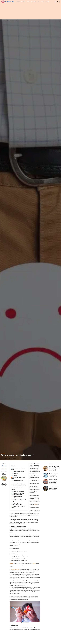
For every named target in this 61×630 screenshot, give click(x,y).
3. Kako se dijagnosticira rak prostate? (19, 485)
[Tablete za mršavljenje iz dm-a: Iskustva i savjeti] (45, 475)
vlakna (35, 504)
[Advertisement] (30, 11)
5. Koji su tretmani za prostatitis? (18, 491)
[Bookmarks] (55, 2)
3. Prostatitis (15, 475)
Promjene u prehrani (15, 569)
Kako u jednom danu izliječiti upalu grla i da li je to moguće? (4, 484)
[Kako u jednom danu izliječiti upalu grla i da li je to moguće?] (4, 478)
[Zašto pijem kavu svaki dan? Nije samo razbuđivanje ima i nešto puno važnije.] (45, 468)
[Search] (59, 2)
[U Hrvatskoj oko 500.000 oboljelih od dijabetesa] (45, 488)
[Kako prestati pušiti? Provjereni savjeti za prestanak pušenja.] (45, 481)
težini (34, 563)
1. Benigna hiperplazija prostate (18, 471)
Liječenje (11, 563)
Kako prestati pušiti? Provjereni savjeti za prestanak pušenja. (53, 481)
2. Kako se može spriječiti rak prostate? (19, 483)
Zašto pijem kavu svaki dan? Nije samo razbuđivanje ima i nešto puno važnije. (54, 468)
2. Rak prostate (15, 473)
